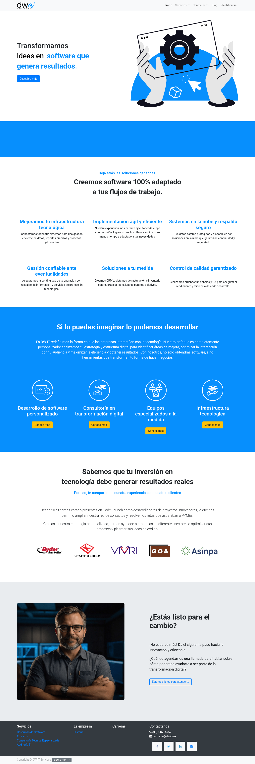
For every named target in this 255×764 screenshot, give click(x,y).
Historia (78, 732)
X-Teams (22, 736)
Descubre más (28, 78)
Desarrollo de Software (31, 732)
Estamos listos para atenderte (170, 681)
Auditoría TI (24, 744)
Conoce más (42, 424)
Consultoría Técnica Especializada (38, 740)
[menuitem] (169, 5)
